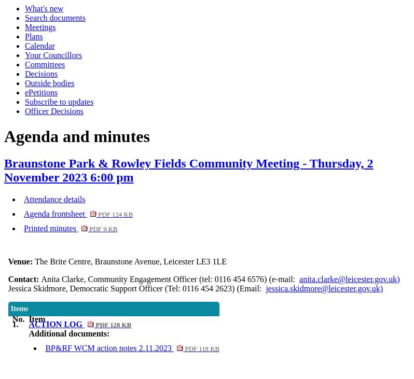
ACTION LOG (80, 324)
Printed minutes (71, 228)
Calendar (40, 45)
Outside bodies (50, 83)
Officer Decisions (54, 111)
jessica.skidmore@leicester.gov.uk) (324, 288)
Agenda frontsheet (78, 213)
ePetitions (41, 92)
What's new (44, 8)
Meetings (40, 27)
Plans (34, 36)
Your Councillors (53, 55)
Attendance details (55, 199)
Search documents (55, 17)
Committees (45, 64)
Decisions (41, 73)
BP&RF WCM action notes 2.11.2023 (132, 348)
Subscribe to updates (59, 101)
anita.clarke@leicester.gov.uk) (349, 279)
